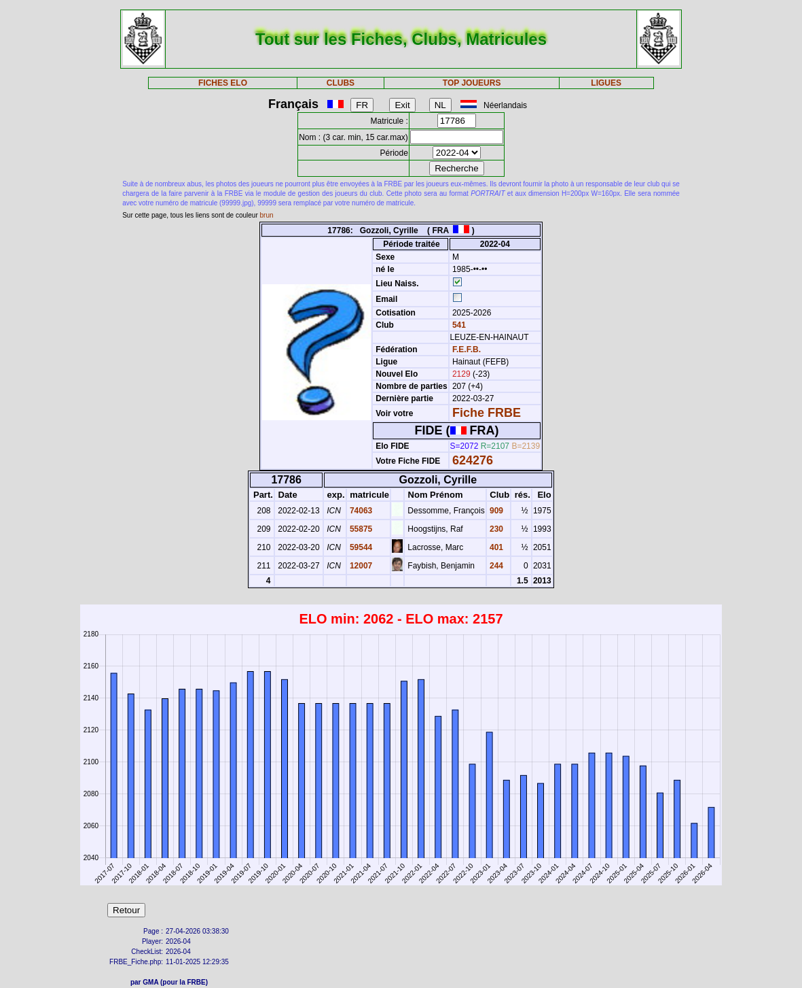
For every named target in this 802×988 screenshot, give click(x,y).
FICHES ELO (222, 83)
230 (495, 529)
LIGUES (606, 83)
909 (495, 510)
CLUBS (340, 83)
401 (495, 547)
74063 (360, 510)
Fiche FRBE (486, 413)
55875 (360, 529)
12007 (360, 565)
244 (495, 565)
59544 (360, 547)
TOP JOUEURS (472, 83)
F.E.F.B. (466, 349)
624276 (472, 460)
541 (458, 325)
